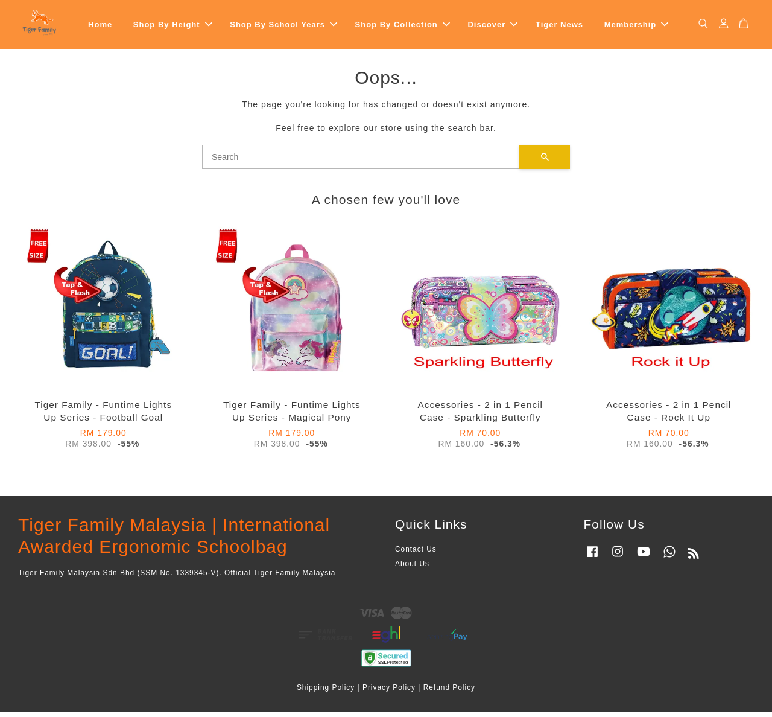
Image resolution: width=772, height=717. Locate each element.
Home (100, 26)
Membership (636, 26)
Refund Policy (449, 692)
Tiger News (559, 26)
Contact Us (416, 554)
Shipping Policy (326, 692)
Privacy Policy (389, 692)
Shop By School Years (283, 26)
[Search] (360, 162)
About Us (412, 569)
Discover (492, 26)
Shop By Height (172, 26)
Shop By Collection (402, 26)
